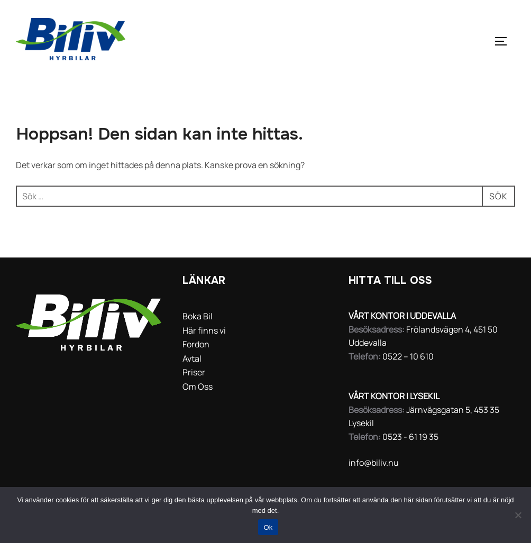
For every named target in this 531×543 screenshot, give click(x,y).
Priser (193, 372)
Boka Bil (197, 316)
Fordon (195, 344)
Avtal (192, 358)
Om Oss (197, 386)
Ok (267, 527)
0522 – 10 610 (408, 356)
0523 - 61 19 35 (410, 437)
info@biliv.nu (374, 462)
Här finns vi (204, 330)
